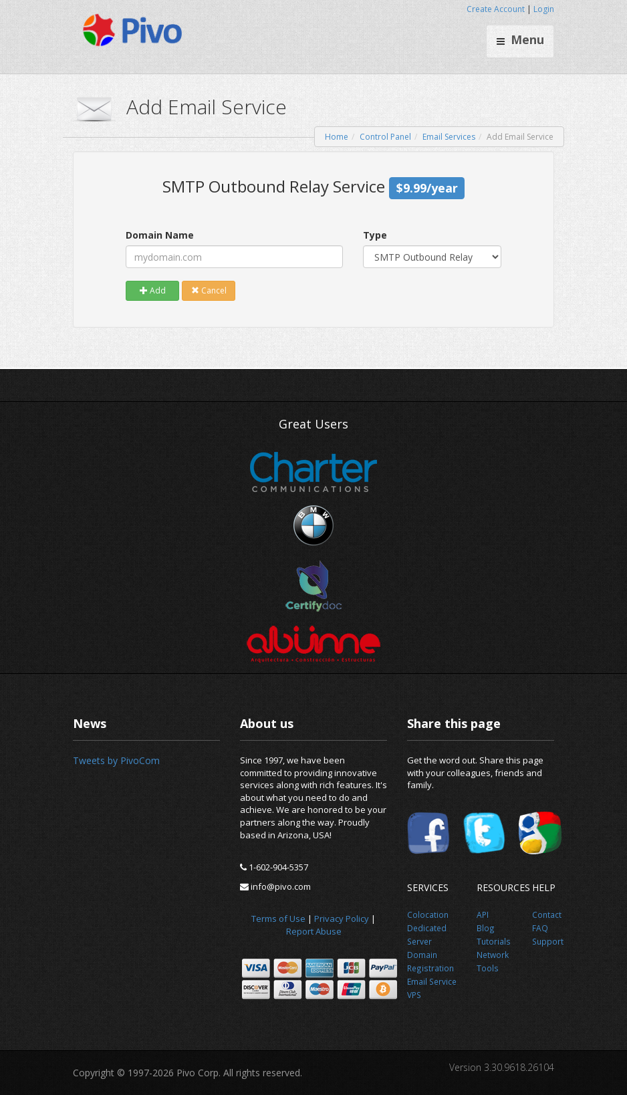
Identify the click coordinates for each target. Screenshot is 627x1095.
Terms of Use (278, 918)
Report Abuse (314, 931)
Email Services (448, 136)
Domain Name (160, 235)
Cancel (209, 290)
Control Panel (385, 136)
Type (375, 235)
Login (543, 9)
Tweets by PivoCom (116, 760)
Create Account (496, 9)
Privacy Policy (341, 918)
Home (336, 136)
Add (153, 290)
